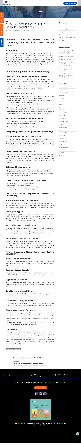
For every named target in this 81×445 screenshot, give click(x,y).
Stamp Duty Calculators (39, 382)
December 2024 (63, 118)
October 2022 (62, 144)
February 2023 (63, 133)
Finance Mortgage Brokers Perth (27, 431)
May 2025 (61, 104)
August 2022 (62, 150)
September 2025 (63, 93)
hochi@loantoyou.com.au (39, 376)
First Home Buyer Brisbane (58, 435)
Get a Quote (2, 18)
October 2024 (62, 124)
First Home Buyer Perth (60, 433)
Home (17, 382)
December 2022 (63, 138)
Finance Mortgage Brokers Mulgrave (15, 429)
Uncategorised (63, 40)
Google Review (40, 387)
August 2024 (62, 130)
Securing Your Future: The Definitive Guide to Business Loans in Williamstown (66, 64)
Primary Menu (79, 3)
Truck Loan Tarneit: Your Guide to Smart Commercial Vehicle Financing (66, 69)
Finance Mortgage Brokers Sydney (49, 431)
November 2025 (63, 87)
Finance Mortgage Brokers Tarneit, (63, 429)
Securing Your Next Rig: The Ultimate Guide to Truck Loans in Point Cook (66, 52)
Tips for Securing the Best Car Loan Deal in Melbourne (29, 357)
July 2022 (61, 153)
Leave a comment (27, 30)
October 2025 (62, 90)
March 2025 (62, 110)
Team (28, 382)
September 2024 (63, 127)
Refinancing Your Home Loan (67, 37)
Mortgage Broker (63, 34)
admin (17, 30)
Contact (59, 382)
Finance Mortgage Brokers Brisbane (22, 433)
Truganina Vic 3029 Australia (14, 375)
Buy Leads (51, 382)
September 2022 (63, 147)
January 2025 (62, 115)
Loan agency (62, 32)
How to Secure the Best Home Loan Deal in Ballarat (29, 362)
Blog (7, 21)
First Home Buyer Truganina (44, 433)
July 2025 (61, 98)
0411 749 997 (61, 376)
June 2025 (61, 101)
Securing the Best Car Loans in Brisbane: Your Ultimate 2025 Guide (66, 75)
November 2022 (63, 141)
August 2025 (62, 95)
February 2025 (63, 113)
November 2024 (63, 121)
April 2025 (61, 107)
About (23, 382)
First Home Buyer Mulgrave (23, 435)
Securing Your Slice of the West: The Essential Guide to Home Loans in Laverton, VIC (67, 58)
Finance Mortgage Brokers (66, 29)
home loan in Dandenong (13, 349)
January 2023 (62, 135)
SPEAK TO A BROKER (70, 2)
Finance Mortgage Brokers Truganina (39, 429)
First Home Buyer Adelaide (41, 435)
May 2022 (61, 155)
